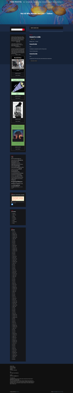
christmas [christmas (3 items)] (21, 173)
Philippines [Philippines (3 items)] (13, 179)
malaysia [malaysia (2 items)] (12, 178)
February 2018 (14, 333)
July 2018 (13, 329)
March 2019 (14, 322)
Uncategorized (14, 221)
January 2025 (14, 246)
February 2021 (14, 298)
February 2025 (14, 245)
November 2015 (14, 352)
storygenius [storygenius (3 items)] (13, 186)
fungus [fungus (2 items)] (15, 175)
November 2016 (14, 341)
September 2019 (14, 317)
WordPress (17, 391)
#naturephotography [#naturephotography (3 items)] (15, 167)
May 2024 (13, 253)
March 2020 (14, 313)
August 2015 (14, 356)
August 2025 (14, 238)
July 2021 (13, 292)
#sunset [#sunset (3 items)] (16, 170)
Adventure (13, 213)
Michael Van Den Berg (60, 391)
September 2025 (14, 237)
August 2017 (14, 336)
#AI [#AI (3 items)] (12, 158)
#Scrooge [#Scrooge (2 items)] (12, 170)
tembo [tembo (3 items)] (17, 186)
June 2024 (13, 252)
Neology (13, 216)
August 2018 (14, 328)
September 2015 (14, 355)
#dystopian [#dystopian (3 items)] (13, 164)
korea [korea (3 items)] (19, 177)
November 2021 (14, 288)
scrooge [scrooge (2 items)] (21, 183)
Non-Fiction (14, 217)
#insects (36, 60)
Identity (54, 391)
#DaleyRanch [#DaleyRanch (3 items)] (14, 162)
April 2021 (13, 295)
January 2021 (14, 299)
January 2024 (14, 257)
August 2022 (14, 276)
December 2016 (14, 340)
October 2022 (14, 275)
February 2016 (14, 349)
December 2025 (14, 234)
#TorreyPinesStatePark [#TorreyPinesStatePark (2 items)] (15, 173)
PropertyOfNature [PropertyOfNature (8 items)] (16, 181)
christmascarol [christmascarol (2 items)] (13, 174)
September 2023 (14, 261)
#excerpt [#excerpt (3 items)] (18, 164)
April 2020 (13, 311)
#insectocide (32, 60)
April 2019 (13, 321)
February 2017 (14, 337)
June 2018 (13, 330)
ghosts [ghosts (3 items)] (18, 175)
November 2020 (14, 302)
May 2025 (13, 242)
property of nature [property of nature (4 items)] (15, 183)
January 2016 (14, 351)
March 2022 (14, 283)
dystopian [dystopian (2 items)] (19, 174)
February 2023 (14, 271)
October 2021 (14, 290)
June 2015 (13, 359)
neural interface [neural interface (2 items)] (19, 178)
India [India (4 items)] (21, 175)
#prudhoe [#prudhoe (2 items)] (22, 167)
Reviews (13, 220)
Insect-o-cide (35, 37)
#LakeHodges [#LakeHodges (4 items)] (17, 165)
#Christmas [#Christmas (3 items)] (13, 161)
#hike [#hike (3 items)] (12, 165)
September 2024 (14, 250)
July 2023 (13, 264)
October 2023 (14, 260)
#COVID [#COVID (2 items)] (17, 161)
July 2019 (13, 318)
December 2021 (14, 287)
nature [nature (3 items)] (15, 178)
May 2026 (13, 231)
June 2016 (13, 344)
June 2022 (13, 279)
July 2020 (13, 307)
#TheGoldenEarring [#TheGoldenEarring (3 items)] (15, 171)
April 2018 (13, 332)
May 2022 (13, 280)
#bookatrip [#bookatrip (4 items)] (20, 160)
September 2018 (14, 326)
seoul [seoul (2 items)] (12, 185)
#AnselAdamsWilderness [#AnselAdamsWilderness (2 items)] (17, 158)
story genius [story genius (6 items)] (16, 185)
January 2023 (14, 272)
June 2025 (13, 241)
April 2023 (13, 268)
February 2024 (14, 256)
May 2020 (13, 310)
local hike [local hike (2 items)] (21, 177)
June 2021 (13, 294)
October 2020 (14, 303)
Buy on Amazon (18, 75)
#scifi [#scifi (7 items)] (20, 169)
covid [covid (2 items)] (17, 174)
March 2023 (14, 269)
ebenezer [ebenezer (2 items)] (12, 175)
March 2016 (14, 348)
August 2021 (14, 291)
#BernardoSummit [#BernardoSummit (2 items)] (14, 160)
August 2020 (14, 306)
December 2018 (14, 325)
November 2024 (14, 249)
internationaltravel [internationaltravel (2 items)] (14, 177)
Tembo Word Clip (16, 2)
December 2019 (14, 314)
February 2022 (14, 284)
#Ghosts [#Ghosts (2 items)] (21, 164)
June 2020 (13, 309)
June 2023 (13, 265)
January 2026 (14, 233)
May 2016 (13, 345)
